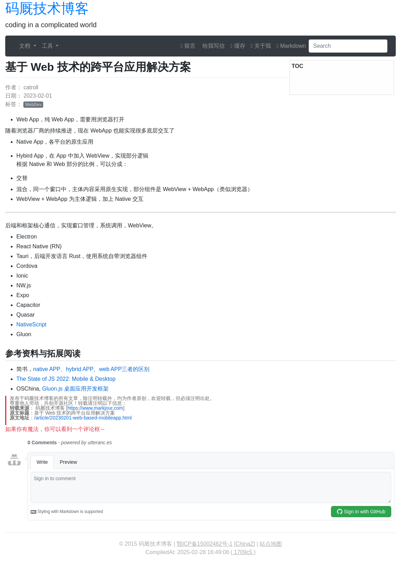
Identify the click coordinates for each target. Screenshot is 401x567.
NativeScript (31, 324)
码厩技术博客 (47, 8)
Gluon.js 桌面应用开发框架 (75, 389)
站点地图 (271, 544)
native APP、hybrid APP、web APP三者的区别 (91, 369)
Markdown (291, 46)
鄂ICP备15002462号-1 (204, 544)
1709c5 (243, 552)
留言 (188, 46)
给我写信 (213, 46)
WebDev (33, 104)
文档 (25, 46)
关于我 (261, 46)
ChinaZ (245, 544)
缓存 (237, 46)
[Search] (348, 46)
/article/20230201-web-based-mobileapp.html (83, 418)
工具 (48, 46)
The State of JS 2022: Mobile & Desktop (66, 379)
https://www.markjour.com (95, 408)
